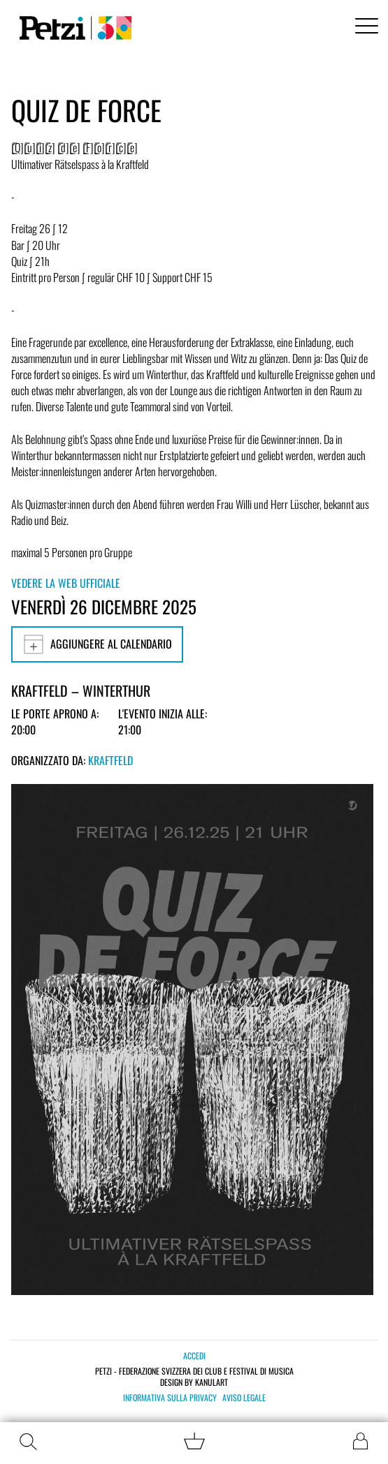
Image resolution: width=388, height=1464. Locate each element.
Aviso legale (244, 1397)
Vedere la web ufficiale (65, 583)
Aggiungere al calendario (97, 644)
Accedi (194, 1355)
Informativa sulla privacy (170, 1397)
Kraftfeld (110, 760)
